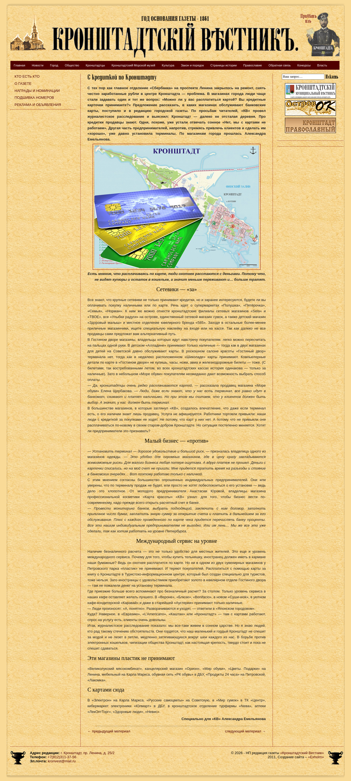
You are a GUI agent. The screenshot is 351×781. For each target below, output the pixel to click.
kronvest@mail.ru (61, 761)
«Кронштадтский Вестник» (302, 753)
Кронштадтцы (95, 65)
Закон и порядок (192, 65)
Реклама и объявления (38, 105)
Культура (168, 65)
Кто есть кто (27, 76)
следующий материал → (245, 731)
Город (54, 65)
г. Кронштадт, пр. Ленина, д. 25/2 (88, 753)
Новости (38, 65)
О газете (23, 84)
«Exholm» (316, 757)
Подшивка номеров (34, 97)
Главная (19, 65)
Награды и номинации (37, 91)
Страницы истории (223, 65)
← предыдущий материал (108, 731)
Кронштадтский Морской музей (133, 65)
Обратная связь (279, 65)
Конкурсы (303, 65)
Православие (252, 65)
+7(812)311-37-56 (62, 757)
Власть (322, 65)
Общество (72, 65)
